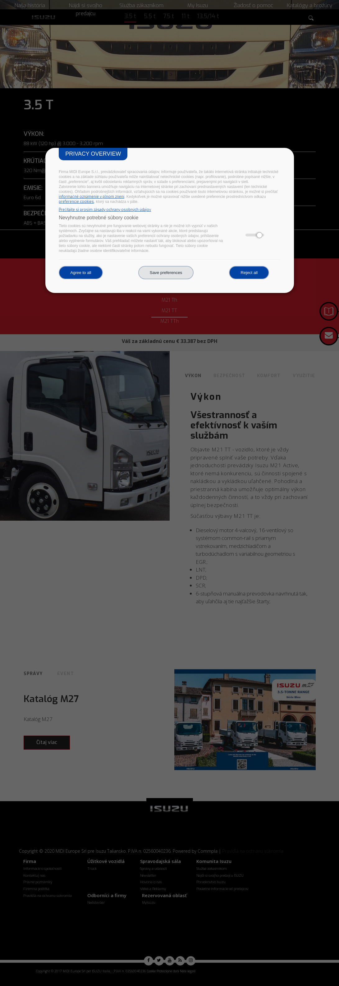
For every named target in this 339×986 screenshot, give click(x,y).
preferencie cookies (76, 201)
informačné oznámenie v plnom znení (91, 196)
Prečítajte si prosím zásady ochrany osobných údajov (105, 209)
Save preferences (166, 272)
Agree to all (80, 272)
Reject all (249, 272)
